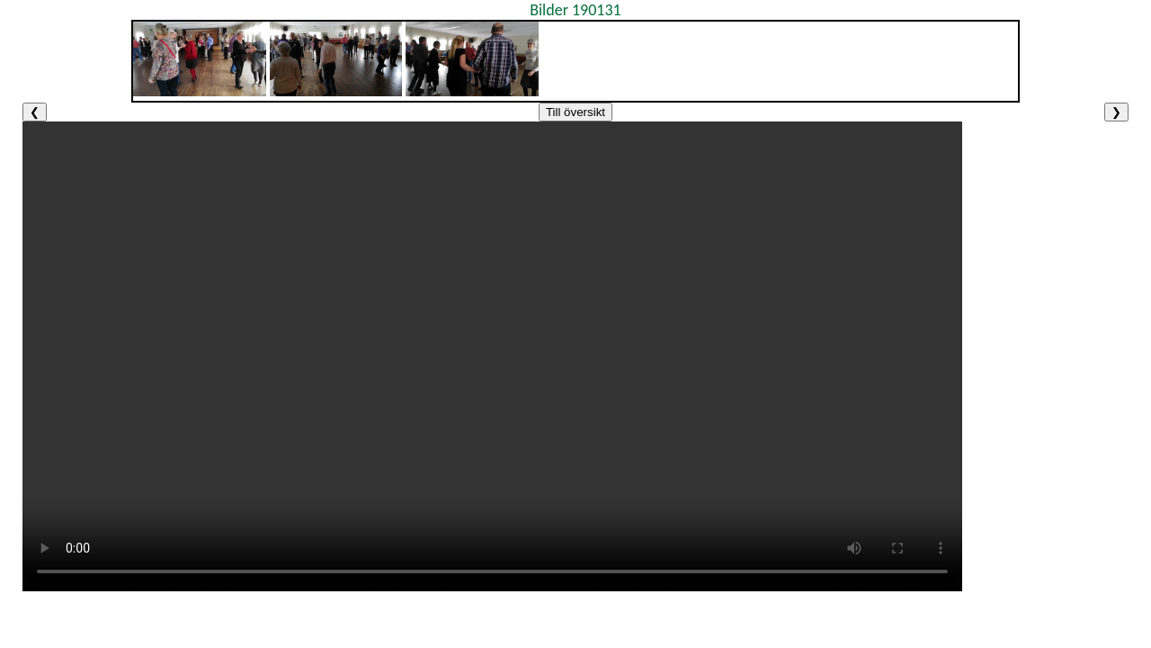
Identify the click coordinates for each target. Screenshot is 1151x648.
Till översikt (575, 112)
